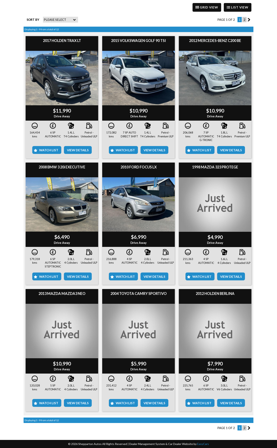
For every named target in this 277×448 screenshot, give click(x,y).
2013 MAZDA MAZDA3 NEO (62, 293)
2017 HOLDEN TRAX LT (62, 40)
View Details (78, 150)
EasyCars (203, 444)
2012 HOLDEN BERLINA (215, 293)
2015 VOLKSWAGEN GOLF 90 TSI (138, 40)
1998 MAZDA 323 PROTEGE (215, 167)
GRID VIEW (207, 7)
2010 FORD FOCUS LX (139, 167)
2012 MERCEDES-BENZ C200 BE (215, 40)
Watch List (48, 150)
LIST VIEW (237, 7)
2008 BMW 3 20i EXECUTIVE (62, 167)
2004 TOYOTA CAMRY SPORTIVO (138, 293)
